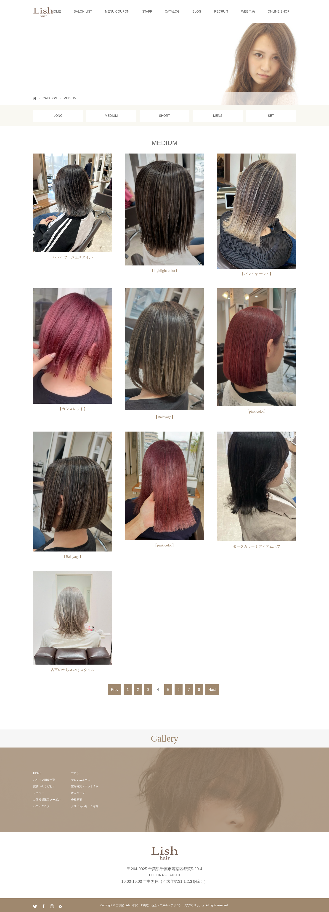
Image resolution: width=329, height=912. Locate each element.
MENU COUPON (117, 11)
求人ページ (78, 793)
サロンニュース (80, 779)
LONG (58, 115)
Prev (114, 690)
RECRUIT (221, 11)
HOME (56, 11)
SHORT (164, 115)
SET (271, 115)
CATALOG (172, 11)
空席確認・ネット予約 (84, 786)
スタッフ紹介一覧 (44, 779)
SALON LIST (83, 11)
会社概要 (76, 799)
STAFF (147, 11)
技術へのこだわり (44, 786)
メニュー (38, 793)
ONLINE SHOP (278, 11)
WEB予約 (248, 11)
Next (212, 690)
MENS (217, 115)
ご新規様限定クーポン (47, 799)
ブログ (75, 773)
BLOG (196, 11)
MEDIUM (111, 115)
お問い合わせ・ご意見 (84, 806)
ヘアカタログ (41, 806)
